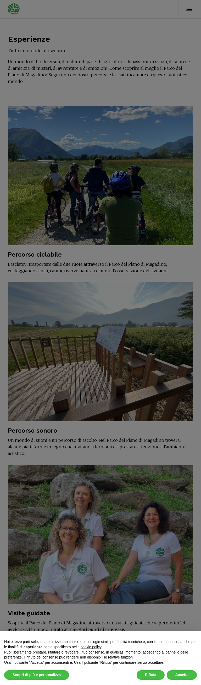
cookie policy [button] (91, 647)
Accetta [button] (181, 675)
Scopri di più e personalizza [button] (37, 675)
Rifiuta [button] (151, 675)
